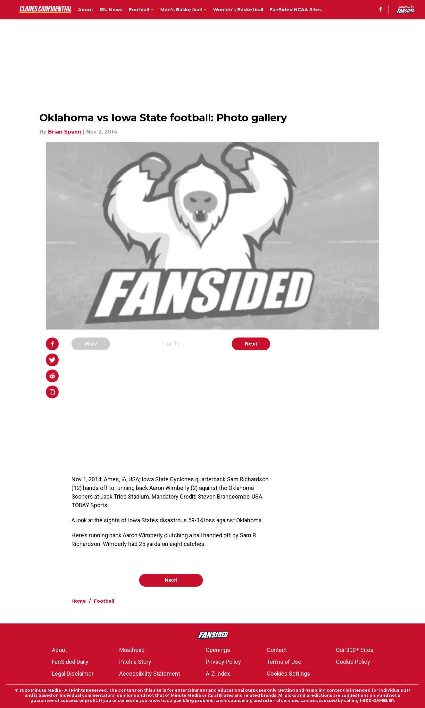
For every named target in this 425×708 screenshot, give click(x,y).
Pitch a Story (135, 661)
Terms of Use (284, 661)
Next (251, 344)
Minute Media (46, 690)
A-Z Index (218, 673)
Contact (277, 650)
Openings (218, 650)
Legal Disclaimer (73, 673)
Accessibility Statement (149, 673)
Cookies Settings (288, 673)
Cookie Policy (353, 661)
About (59, 650)
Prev (91, 344)
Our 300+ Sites (354, 650)
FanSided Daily (70, 661)
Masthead (132, 650)
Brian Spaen (64, 132)
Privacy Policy (223, 661)
